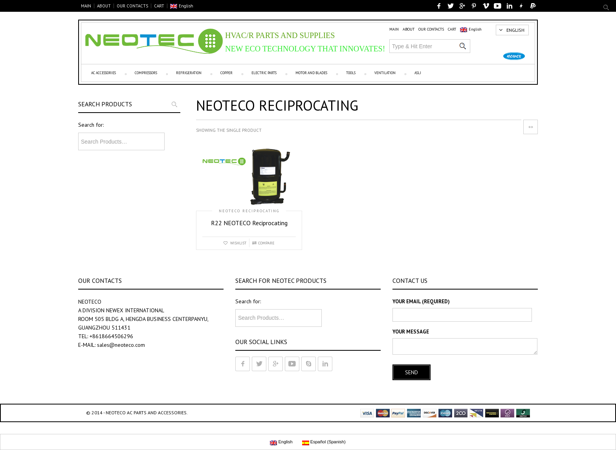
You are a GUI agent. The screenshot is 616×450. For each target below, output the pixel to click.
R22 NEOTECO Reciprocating (249, 223)
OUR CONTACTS (132, 6)
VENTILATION (385, 73)
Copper (226, 73)
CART (159, 6)
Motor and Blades (311, 73)
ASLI (417, 73)
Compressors (146, 73)
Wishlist (237, 243)
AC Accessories (103, 73)
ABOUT (104, 6)
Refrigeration (189, 73)
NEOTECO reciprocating (249, 211)
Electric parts (264, 73)
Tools (351, 73)
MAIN (86, 6)
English (181, 6)
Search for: (91, 124)
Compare (266, 243)
